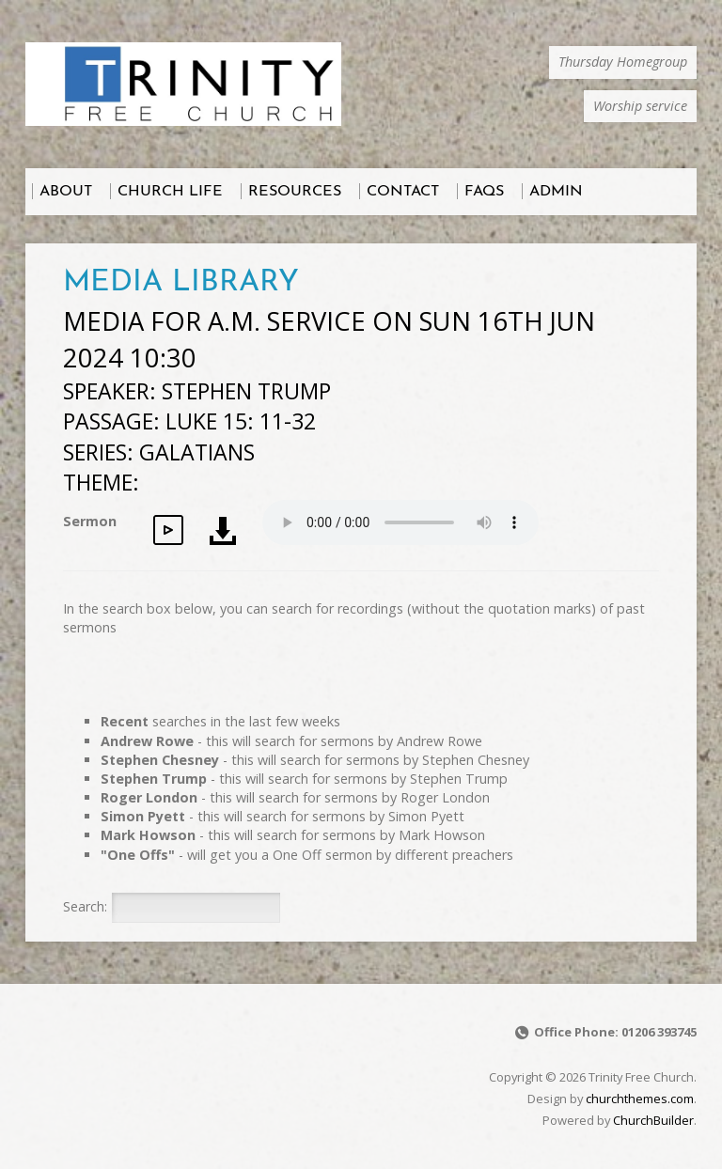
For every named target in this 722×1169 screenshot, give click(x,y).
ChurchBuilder (653, 1120)
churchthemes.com (640, 1098)
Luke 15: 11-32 (240, 421)
